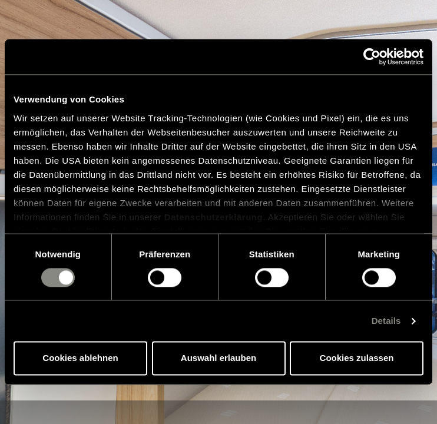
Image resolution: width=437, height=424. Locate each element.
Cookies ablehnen (80, 358)
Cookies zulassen (357, 358)
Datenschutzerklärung (213, 217)
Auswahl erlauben (218, 358)
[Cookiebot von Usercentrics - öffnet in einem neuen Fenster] (371, 56)
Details (386, 321)
